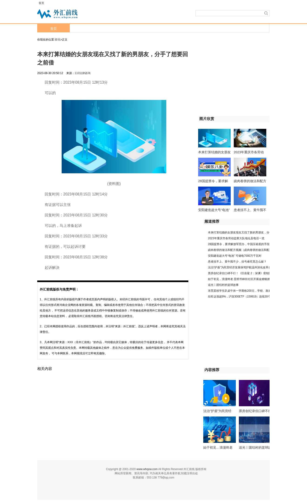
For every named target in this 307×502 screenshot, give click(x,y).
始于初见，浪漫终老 (218, 447)
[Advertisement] (227, 82)
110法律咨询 (82, 73)
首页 (41, 3)
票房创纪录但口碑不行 (255, 411)
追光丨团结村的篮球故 (255, 447)
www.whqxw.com (147, 469)
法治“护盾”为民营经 (217, 411)
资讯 (57, 39)
